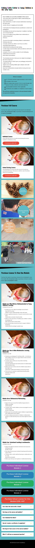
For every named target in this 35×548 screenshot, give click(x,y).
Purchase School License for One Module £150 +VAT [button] (17, 500)
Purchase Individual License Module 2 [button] (17, 475)
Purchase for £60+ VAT (10, 143)
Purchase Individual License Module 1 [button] (17, 467)
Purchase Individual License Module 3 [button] (17, 483)
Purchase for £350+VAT (11, 175)
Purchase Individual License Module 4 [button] (17, 492)
